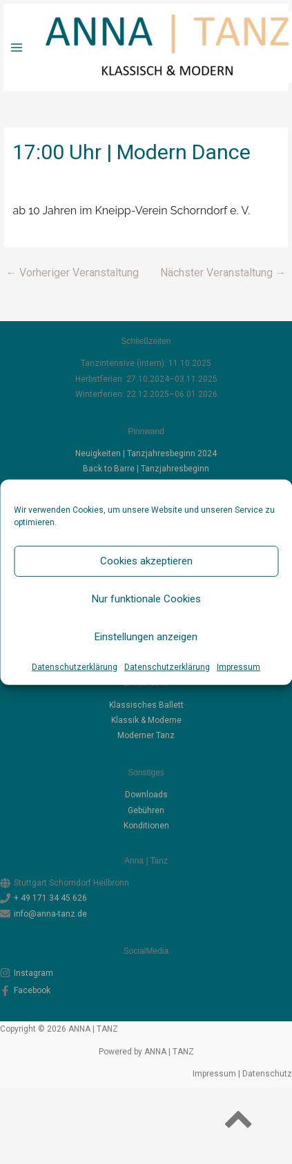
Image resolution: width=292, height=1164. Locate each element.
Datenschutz (267, 1074)
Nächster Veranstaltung (223, 272)
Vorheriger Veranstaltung (72, 272)
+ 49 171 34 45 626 (50, 898)
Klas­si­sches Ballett (146, 705)
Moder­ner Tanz (146, 735)
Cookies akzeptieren (146, 561)
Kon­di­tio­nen (146, 825)
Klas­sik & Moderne (146, 720)
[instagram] (146, 973)
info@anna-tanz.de (50, 914)
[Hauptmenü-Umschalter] (16, 47)
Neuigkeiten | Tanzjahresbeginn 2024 (146, 453)
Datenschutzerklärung (74, 666)
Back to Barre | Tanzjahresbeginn (146, 468)
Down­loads (146, 794)
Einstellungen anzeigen (146, 637)
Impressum (238, 666)
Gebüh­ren (146, 810)
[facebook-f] (146, 990)
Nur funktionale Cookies (146, 599)
